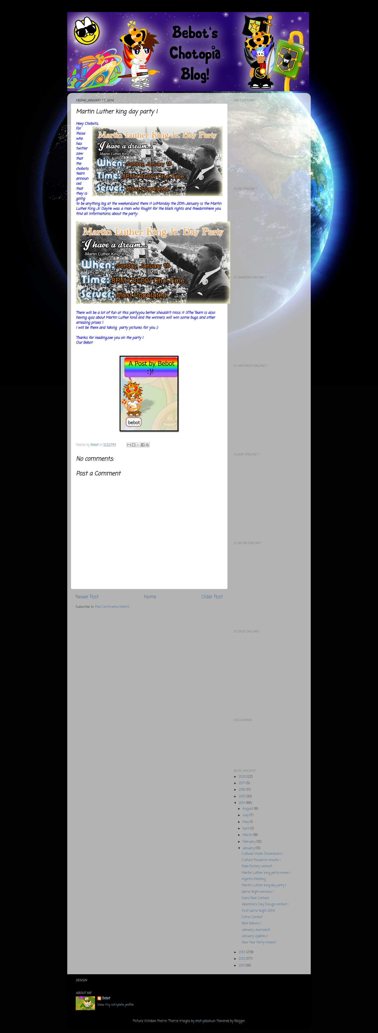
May (246, 822)
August (248, 808)
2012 (242, 958)
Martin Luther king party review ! (266, 872)
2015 (242, 796)
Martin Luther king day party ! (264, 885)
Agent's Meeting (253, 879)
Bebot (106, 998)
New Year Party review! (259, 942)
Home (150, 597)
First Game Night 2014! (258, 911)
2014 (242, 803)
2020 (243, 776)
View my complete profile (115, 1004)
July (246, 815)
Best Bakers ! (251, 923)
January (249, 848)
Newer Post (87, 597)
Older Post (212, 597)
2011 (242, 965)
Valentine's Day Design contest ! (265, 904)
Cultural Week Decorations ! (262, 853)
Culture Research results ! (261, 860)
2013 (242, 952)
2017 (242, 783)
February (249, 841)
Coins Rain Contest (255, 898)
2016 (242, 789)
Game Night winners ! (258, 892)
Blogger (239, 1021)
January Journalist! (256, 930)
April (246, 828)
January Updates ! (255, 936)
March (248, 835)
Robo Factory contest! (257, 866)
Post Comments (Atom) (112, 607)
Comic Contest (252, 917)
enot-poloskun (205, 1021)
